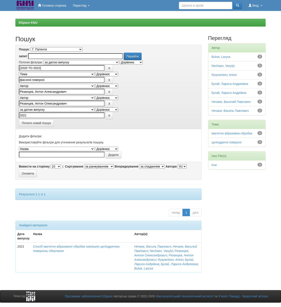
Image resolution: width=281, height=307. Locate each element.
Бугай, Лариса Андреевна (179, 264)
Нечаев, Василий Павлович (231, 102)
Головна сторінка (52, 5)
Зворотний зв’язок (255, 296)
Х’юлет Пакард (228, 296)
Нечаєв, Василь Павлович (152, 246)
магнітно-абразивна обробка (232, 133)
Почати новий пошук (36, 123)
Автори (171, 166)
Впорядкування (127, 166)
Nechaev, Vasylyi (161, 251)
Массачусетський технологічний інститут (185, 296)
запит (23, 56)
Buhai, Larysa (143, 268)
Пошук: (24, 49)
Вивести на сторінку (34, 166)
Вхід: (255, 5)
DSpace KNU (28, 22)
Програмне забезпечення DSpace (89, 296)
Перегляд (81, 5)
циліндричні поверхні (227, 142)
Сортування (74, 166)
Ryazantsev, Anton (170, 259)
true (214, 165)
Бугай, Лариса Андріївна (229, 93)
